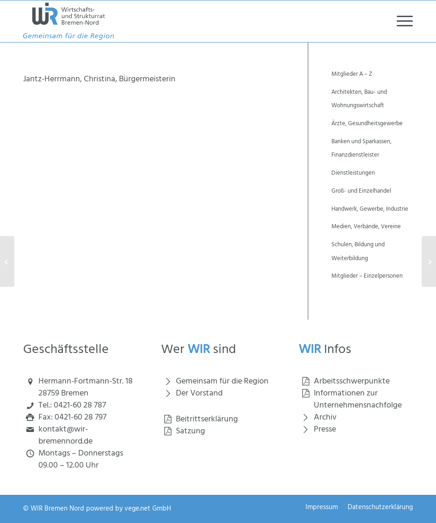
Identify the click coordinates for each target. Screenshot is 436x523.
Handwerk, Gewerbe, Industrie (369, 209)
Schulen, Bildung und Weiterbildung (358, 251)
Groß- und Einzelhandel (361, 191)
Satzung (190, 431)
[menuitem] (400, 21)
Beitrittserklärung (207, 419)
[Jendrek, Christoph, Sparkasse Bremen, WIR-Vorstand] (429, 261)
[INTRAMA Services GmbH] (7, 261)
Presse (325, 429)
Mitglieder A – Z (351, 74)
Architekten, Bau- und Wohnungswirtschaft (359, 99)
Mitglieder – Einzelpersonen (367, 276)
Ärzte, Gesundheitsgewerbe (367, 123)
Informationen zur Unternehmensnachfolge (358, 399)
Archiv (325, 417)
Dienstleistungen (353, 173)
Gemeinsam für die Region (222, 381)
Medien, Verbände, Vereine (366, 226)
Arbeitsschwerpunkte (352, 381)
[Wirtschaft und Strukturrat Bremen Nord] (68, 21)
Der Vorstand (199, 393)
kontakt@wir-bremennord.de (65, 435)
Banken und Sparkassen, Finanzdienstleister (361, 148)
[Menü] (400, 21)
